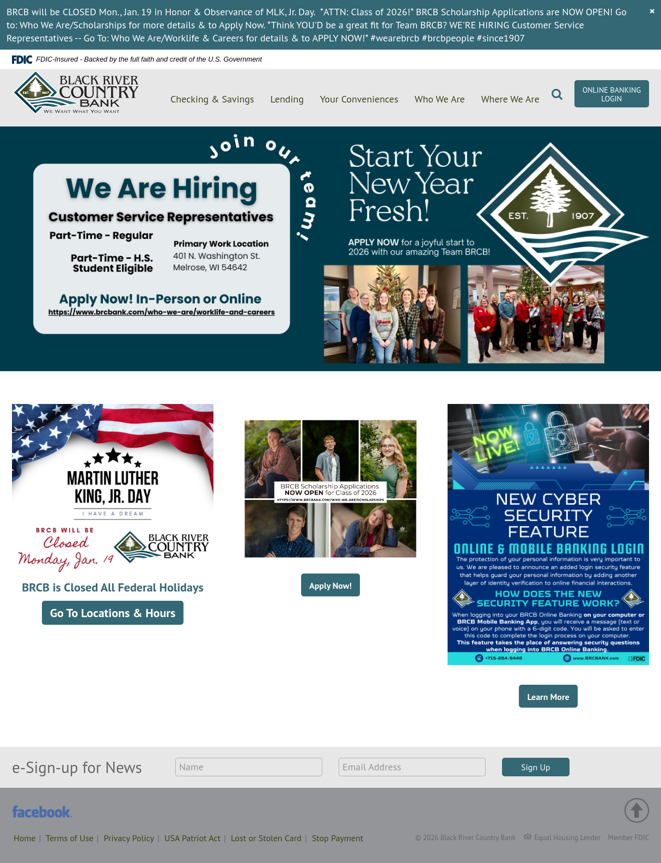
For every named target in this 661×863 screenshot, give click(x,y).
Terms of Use (69, 837)
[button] (557, 97)
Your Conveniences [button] (359, 99)
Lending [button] (287, 99)
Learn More (548, 696)
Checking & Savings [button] (212, 99)
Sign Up (535, 767)
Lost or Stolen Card (266, 837)
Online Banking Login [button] (612, 94)
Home (24, 837)
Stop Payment (337, 837)
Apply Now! (330, 585)
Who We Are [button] (440, 99)
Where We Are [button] (510, 99)
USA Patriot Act (192, 837)
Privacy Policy (129, 837)
